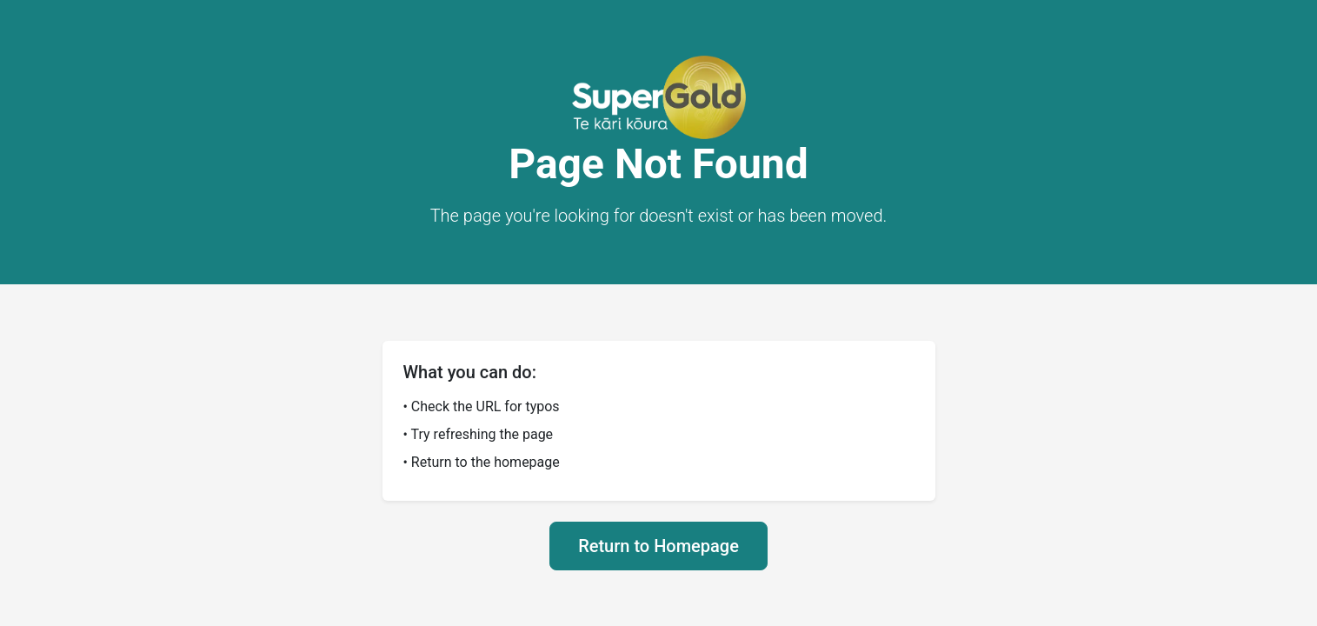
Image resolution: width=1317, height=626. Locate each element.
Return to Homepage (658, 546)
